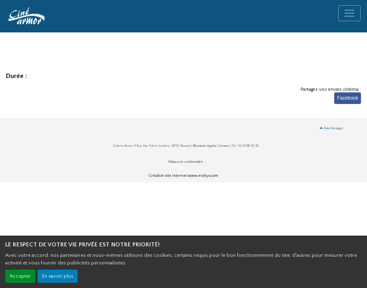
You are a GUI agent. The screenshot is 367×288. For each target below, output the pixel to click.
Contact (224, 146)
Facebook (347, 98)
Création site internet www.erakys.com (183, 176)
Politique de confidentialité (185, 162)
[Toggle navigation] (349, 13)
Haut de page (331, 128)
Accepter (20, 276)
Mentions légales (205, 146)
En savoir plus (57, 276)
